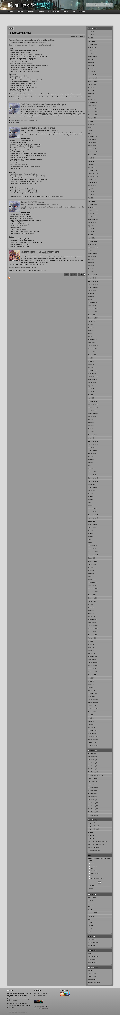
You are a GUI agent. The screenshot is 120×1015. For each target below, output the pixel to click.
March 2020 (91, 238)
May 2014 (91, 426)
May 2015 (91, 392)
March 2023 (91, 133)
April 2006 (91, 724)
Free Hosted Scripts (94, 982)
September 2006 (93, 709)
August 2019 (92, 256)
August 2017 (92, 321)
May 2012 (91, 499)
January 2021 (92, 207)
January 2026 (92, 47)
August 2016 (92, 355)
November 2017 (93, 312)
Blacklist (90, 910)
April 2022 (91, 164)
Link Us (90, 928)
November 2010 (93, 555)
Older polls (92, 885)
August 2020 (92, 223)
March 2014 (91, 432)
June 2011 (91, 533)
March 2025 (91, 72)
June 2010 (91, 570)
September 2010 (93, 561)
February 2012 (92, 509)
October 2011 (92, 521)
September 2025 (93, 56)
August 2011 (92, 527)
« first (66, 275)
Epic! (92, 863)
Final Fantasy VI (92, 769)
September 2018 (93, 287)
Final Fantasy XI (92, 800)
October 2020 (92, 216)
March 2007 (91, 690)
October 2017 (92, 315)
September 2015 (93, 379)
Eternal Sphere (14, 122)
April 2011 (91, 539)
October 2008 (92, 632)
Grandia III (91, 838)
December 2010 (93, 552)
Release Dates (53, 12)
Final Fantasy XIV (93, 812)
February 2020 (92, 241)
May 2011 (91, 536)
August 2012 (92, 490)
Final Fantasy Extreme (40, 993)
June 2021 (91, 192)
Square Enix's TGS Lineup (32, 202)
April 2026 (91, 38)
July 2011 (91, 530)
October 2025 (92, 53)
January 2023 (92, 139)
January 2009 (92, 623)
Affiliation (91, 907)
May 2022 (91, 161)
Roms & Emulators (93, 956)
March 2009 (91, 616)
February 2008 (92, 656)
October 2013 (92, 447)
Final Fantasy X (92, 793)
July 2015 (91, 386)
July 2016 (91, 358)
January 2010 (92, 586)
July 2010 (91, 567)
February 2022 (92, 170)
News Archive (92, 898)
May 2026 (91, 35)
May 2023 (91, 127)
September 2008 (93, 635)
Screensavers (92, 959)
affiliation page (43, 1008)
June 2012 (91, 496)
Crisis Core (91, 784)
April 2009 (91, 613)
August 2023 (92, 118)
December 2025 (93, 50)
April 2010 (91, 576)
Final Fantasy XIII (93, 806)
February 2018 (92, 303)
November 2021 (93, 176)
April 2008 (91, 650)
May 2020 (91, 232)
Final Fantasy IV (92, 763)
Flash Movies (92, 939)
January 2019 (92, 278)
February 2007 (92, 693)
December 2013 (93, 441)
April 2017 (91, 333)
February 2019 (92, 275)
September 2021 (93, 183)
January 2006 (92, 733)
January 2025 (92, 75)
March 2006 (91, 727)
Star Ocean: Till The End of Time (97, 841)
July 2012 (91, 493)
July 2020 (91, 226)
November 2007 (93, 666)
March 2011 (91, 543)
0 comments (42, 42)
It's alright (94, 871)
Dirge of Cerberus (93, 781)
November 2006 (93, 703)
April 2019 (91, 269)
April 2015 (91, 395)
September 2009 (93, 598)
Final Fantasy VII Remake (95, 775)
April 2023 (91, 130)
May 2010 (91, 573)
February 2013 (92, 472)
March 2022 (91, 167)
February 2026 (92, 44)
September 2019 (93, 253)
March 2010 (91, 579)
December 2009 (93, 589)
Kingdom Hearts (93, 823)
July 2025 (91, 59)
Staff (73, 12)
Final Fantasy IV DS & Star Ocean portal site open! (43, 104)
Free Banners (92, 979)
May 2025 (91, 66)
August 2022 (92, 155)
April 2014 (91, 429)
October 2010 (92, 558)
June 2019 (91, 263)
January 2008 (92, 659)
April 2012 (91, 503)
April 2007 (91, 687)
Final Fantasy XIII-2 (93, 809)
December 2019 (93, 247)
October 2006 (92, 706)
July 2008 (91, 641)
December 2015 (93, 376)
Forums (20, 12)
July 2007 (91, 678)
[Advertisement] (60, 20)
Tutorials (90, 970)
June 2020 (91, 229)
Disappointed (95, 873)
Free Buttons (92, 976)
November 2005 (93, 739)
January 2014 (92, 438)
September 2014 (93, 413)
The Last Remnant (93, 847)
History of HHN (92, 913)
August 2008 (92, 638)
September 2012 (93, 487)
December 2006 (93, 699)
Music (90, 953)
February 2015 (92, 401)
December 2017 (93, 309)
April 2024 (91, 96)
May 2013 (91, 463)
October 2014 (92, 410)
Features (30, 12)
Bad (92, 876)
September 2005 (93, 746)
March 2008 (91, 653)
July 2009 (91, 604)
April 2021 (91, 198)
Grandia (90, 832)
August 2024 (92, 84)
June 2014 (91, 423)
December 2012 (93, 478)
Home (10, 12)
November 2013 (93, 444)
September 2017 (93, 318)
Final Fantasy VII (93, 772)
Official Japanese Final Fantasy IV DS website (23, 120)
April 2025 (91, 69)
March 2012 (91, 506)
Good (92, 868)
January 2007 (92, 696)
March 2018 (91, 299)
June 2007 (91, 681)
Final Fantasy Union (40, 996)
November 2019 (93, 250)
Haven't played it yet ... (97, 878)
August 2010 (92, 564)
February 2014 (92, 435)
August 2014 (92, 416)
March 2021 (91, 201)
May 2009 (91, 610)
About (65, 12)
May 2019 (91, 266)
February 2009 (92, 619)
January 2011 (92, 549)
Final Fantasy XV (93, 815)
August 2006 (92, 712)
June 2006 (91, 718)
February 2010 (92, 583)
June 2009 (91, 607)
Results (91, 888)
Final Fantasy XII (93, 803)
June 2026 (91, 32)
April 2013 (91, 466)
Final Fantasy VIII (93, 787)
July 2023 (91, 121)
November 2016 (93, 349)
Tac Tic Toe (91, 945)
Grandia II (91, 835)
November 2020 (93, 213)
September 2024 (93, 81)
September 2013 (93, 450)
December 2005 (93, 736)
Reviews (41, 12)
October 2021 (92, 179)
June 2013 (91, 459)
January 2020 (92, 244)
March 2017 (91, 336)
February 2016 (92, 370)
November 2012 (93, 481)
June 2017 (91, 327)
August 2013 (92, 453)
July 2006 (91, 715)
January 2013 (92, 475)
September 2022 (93, 152)
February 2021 (92, 204)
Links (89, 931)
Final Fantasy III (92, 760)
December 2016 (93, 346)
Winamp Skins (92, 962)
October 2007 (92, 669)
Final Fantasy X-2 (93, 797)
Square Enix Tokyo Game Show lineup (38, 128)
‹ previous (73, 275)
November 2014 (93, 407)
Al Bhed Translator (93, 942)
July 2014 (91, 419)
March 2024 (91, 99)
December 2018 (93, 281)
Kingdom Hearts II (93, 826)
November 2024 (93, 78)
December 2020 (93, 210)
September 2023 (93, 115)
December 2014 (93, 404)
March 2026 (91, 41)
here (44, 270)
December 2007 (93, 663)
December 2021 (93, 173)
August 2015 (92, 383)
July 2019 (91, 259)
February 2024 (92, 103)
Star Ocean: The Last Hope (96, 844)
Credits (90, 922)
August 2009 (92, 601)
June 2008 (91, 644)
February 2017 (92, 339)
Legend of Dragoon (94, 850)
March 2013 (91, 469)
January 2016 (92, 373)
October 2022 (92, 149)
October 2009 (92, 595)
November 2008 (93, 629)
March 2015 (91, 398)
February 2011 (92, 546)
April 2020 (91, 235)
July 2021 (91, 189)
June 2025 (91, 63)
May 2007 (91, 684)
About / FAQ (91, 916)
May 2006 (91, 721)
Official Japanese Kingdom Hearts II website (23, 267)
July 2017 (91, 324)
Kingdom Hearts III (93, 829)
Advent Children (93, 778)
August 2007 (92, 675)
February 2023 (92, 136)
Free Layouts (92, 973)
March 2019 (91, 272)
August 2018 (92, 290)
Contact (82, 12)
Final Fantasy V (92, 766)
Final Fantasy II (92, 757)
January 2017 (92, 343)
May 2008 (91, 647)
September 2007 (93, 672)
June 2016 (91, 361)
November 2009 (93, 592)
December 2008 (93, 626)
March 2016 (91, 367)
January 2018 (92, 306)
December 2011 (93, 515)
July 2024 (91, 87)
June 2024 (91, 90)
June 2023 (91, 124)
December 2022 (93, 143)
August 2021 (92, 186)
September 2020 (93, 219)
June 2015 (91, 389)
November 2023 (93, 112)
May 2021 (91, 195)
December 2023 (93, 109)
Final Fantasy (92, 753)
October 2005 (92, 743)
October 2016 (92, 352)
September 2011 (93, 524)
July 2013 (91, 456)
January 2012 (92, 512)
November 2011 (93, 518)
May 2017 (91, 330)
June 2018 (91, 293)
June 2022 (91, 158)
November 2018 (93, 284)
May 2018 (91, 296)
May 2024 (91, 93)
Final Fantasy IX (92, 790)
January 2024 (92, 106)
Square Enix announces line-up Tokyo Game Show (32, 40)
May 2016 (91, 364)
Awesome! (94, 866)
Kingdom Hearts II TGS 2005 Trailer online (40, 251)
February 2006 (92, 730)
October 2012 (92, 484)
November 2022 (93, 146)
